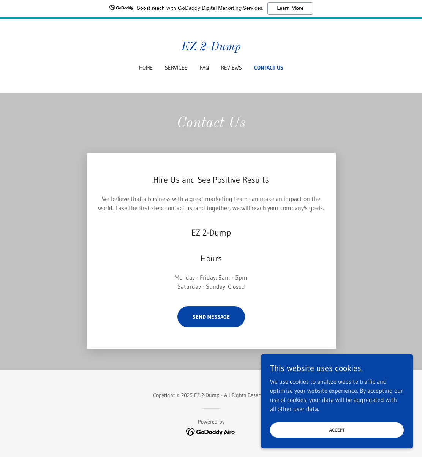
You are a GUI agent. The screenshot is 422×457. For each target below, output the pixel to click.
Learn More (290, 8)
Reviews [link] (231, 67)
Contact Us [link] (268, 67)
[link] (211, 48)
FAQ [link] (204, 67)
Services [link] (176, 67)
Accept (337, 430)
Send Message (211, 316)
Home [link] (146, 67)
